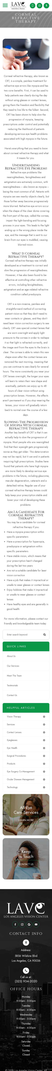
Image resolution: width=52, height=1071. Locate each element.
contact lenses (14, 732)
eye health (12, 748)
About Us (11, 656)
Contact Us (12, 695)
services (11, 724)
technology (12, 787)
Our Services (13, 665)
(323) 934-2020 (26, 981)
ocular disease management (20, 779)
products (11, 763)
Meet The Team (14, 675)
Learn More (26, 820)
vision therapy (14, 716)
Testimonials (12, 685)
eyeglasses (12, 740)
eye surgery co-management (21, 771)
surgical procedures (16, 755)
